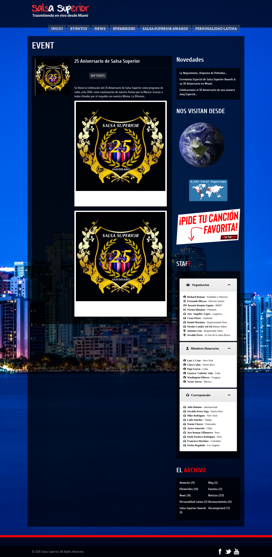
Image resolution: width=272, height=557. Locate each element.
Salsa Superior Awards (165, 28)
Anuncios (185, 483)
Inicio (57, 28)
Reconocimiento (217, 502)
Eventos (78, 28)
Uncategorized (216, 508)
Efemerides (124, 28)
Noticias (213, 495)
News (100, 28)
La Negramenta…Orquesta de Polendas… (203, 73)
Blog (211, 483)
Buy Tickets (98, 76)
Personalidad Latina (216, 28)
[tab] (208, 285)
